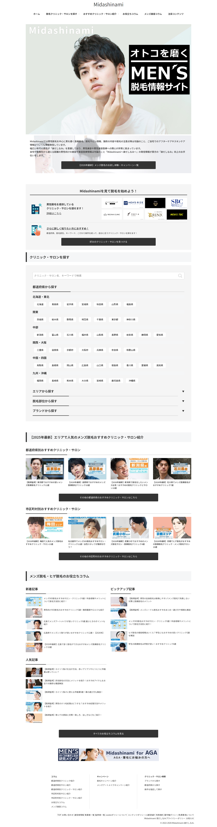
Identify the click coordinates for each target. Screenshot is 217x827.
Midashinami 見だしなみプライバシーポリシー (161, 818)
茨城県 (40, 319)
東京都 (115, 319)
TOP (41, 815)
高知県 (159, 365)
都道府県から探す (152, 785)
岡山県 (70, 365)
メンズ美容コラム (59, 806)
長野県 (115, 334)
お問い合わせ (51, 815)
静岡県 (144, 334)
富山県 (55, 334)
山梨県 (100, 334)
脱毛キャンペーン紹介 (106, 780)
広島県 (85, 365)
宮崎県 (100, 380)
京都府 (70, 350)
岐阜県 (129, 334)
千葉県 (100, 319)
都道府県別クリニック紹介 (62, 780)
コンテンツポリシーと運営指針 (136, 815)
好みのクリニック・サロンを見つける (108, 241)
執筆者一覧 (78, 815)
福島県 (129, 304)
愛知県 (159, 334)
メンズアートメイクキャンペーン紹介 (113, 785)
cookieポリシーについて (109, 815)
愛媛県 (144, 365)
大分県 (85, 380)
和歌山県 (130, 350)
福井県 (85, 334)
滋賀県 (55, 350)
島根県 (55, 365)
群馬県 (70, 319)
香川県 (129, 365)
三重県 (40, 350)
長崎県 (55, 380)
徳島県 (115, 365)
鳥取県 (40, 365)
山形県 (115, 304)
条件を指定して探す (153, 789)
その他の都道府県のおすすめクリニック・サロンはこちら (108, 497)
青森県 (55, 304)
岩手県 (70, 304)
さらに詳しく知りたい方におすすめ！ (67, 228)
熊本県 (70, 380)
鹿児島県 (116, 380)
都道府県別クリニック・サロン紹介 (66, 789)
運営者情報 (65, 815)
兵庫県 (100, 350)
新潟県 (40, 334)
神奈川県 (130, 319)
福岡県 (40, 380)
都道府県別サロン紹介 (61, 785)
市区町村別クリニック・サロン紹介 (66, 798)
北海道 (40, 304)
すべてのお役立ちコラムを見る (108, 733)
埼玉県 (85, 319)
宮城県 (85, 304)
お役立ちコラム (58, 802)
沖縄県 (132, 380)
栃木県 (55, 319)
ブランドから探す (152, 780)
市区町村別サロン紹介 (61, 793)
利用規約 (156, 815)
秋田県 (100, 304)
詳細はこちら (53, 213)
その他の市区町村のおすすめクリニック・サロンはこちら (108, 556)
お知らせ (189, 818)
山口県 (100, 365)
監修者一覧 (90, 815)
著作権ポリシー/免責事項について (178, 815)
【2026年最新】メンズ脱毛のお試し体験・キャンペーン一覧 (108, 165)
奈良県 (115, 350)
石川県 (70, 334)
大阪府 (85, 350)
